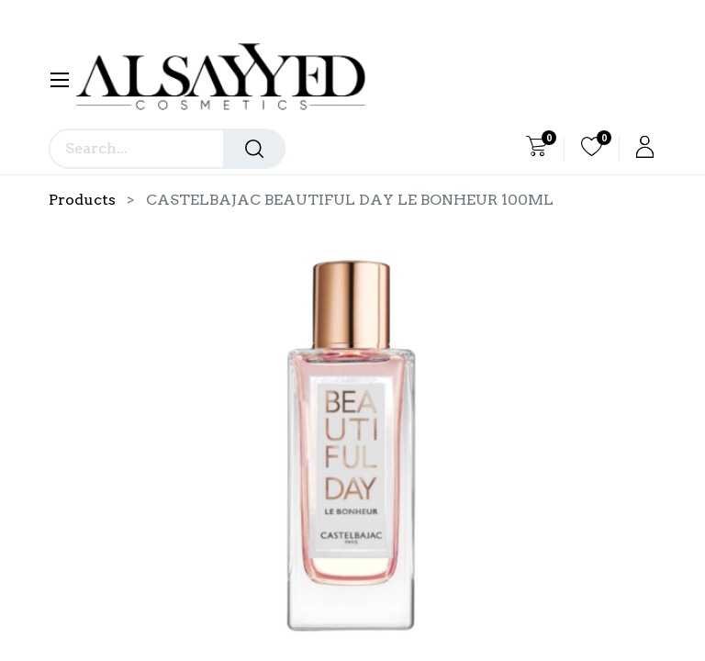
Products (82, 199)
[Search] (254, 148)
